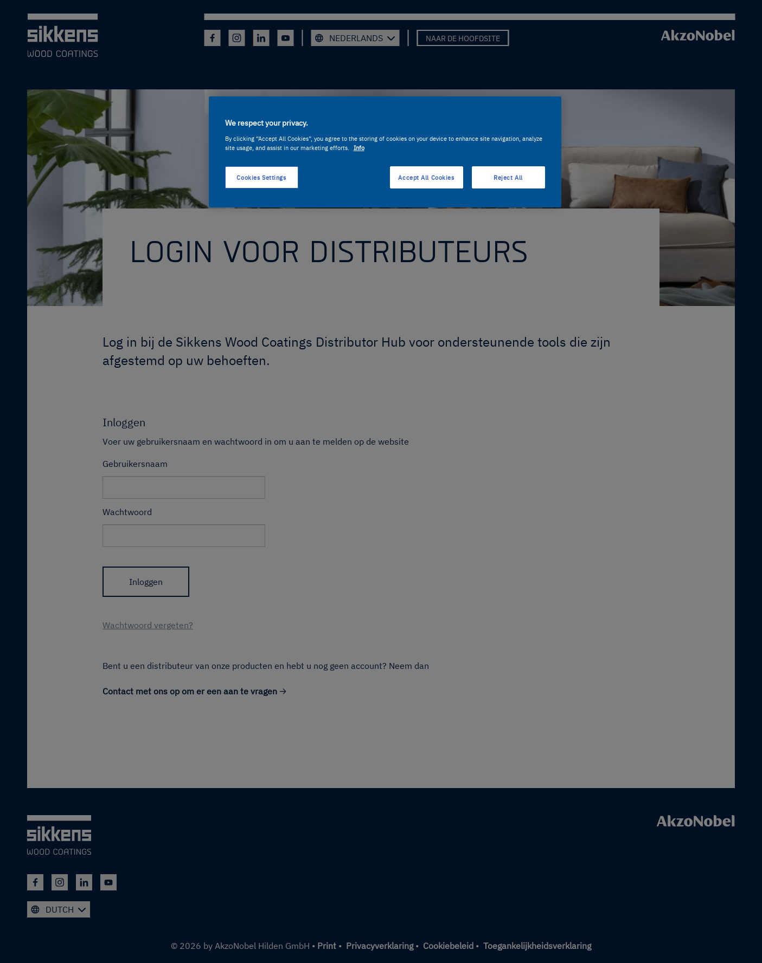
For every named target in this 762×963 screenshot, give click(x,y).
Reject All (508, 177)
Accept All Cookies (426, 177)
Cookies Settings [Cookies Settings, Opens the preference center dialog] (261, 177)
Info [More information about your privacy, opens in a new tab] (359, 148)
